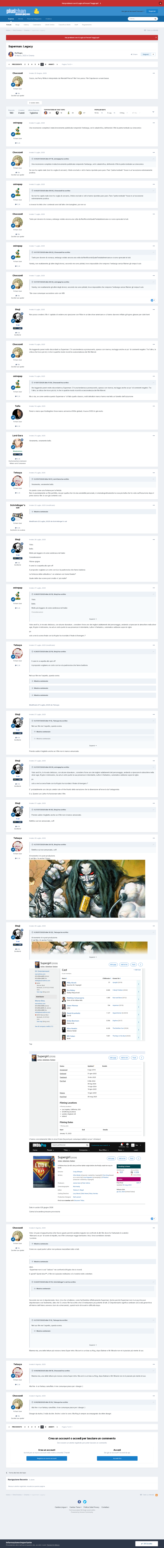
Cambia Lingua (61, 1507)
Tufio (17, 406)
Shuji (17, 309)
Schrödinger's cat (17, 506)
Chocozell (18, 73)
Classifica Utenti (64, 25)
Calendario (37, 25)
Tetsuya (17, 472)
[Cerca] (140, 19)
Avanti (51, 64)
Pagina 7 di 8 (67, 64)
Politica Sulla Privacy (91, 1507)
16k (18, 93)
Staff (76, 25)
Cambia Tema (75, 1507)
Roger (19, 53)
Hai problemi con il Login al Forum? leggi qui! (80, 3)
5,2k (17, 143)
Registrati (152, 11)
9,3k (17, 459)
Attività (20, 19)
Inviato (38, 73)
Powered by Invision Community (82, 1512)
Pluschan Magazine (34, 19)
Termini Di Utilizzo (53, 1545)
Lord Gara (18, 435)
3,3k (17, 493)
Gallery (26, 25)
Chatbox (49, 19)
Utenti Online (49, 25)
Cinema (31, 56)
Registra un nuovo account (46, 1458)
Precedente (17, 64)
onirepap (17, 123)
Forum (8, 25)
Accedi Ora (117, 1458)
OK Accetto (146, 1544)
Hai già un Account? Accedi (133, 11)
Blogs (17, 25)
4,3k (17, 426)
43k (17, 333)
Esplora (11, 20)
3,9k (17, 528)
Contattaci (105, 1507)
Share (134, 54)
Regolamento (87, 25)
